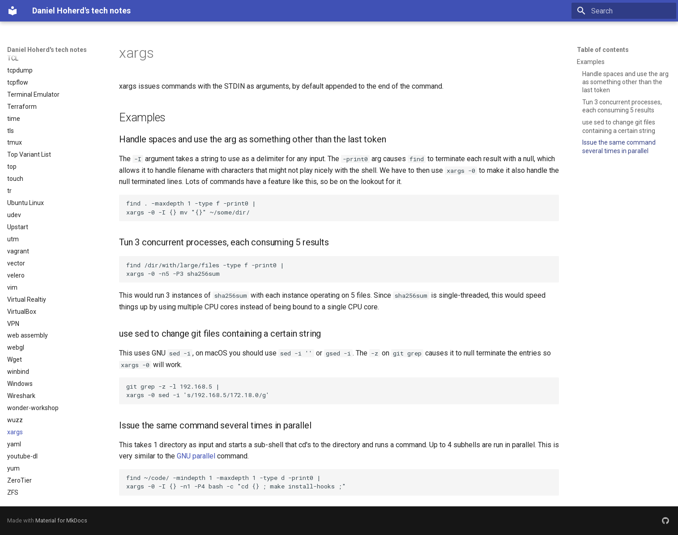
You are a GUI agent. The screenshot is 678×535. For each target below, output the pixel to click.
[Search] (623, 11)
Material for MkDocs (61, 520)
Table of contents (603, 49)
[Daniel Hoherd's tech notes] (12, 11)
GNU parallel (196, 456)
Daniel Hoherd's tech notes (47, 49)
